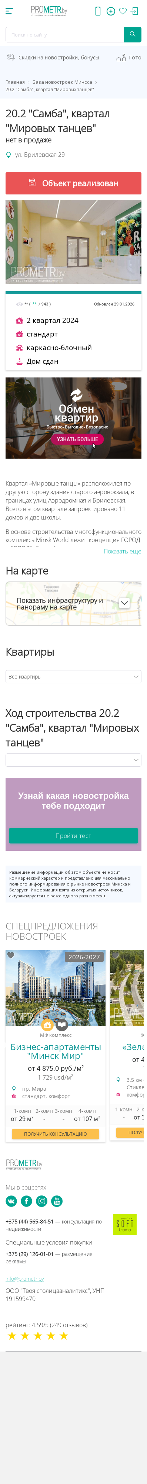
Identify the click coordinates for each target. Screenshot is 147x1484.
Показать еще (122, 551)
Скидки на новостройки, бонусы (59, 57)
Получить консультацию (55, 1134)
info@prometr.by (25, 1278)
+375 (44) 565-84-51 (54, 1225)
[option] (55, 1049)
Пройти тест (73, 836)
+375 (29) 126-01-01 (49, 1257)
